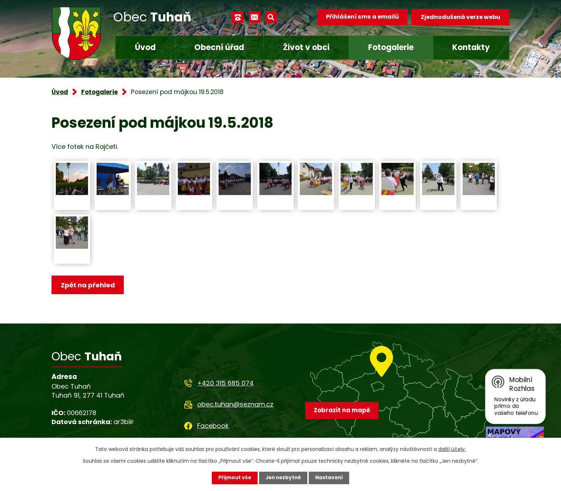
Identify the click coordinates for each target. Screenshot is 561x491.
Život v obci (306, 47)
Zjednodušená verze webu (460, 17)
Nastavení (330, 477)
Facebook (213, 426)
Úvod (145, 47)
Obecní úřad (219, 47)
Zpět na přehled (88, 285)
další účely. (452, 449)
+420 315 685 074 (225, 383)
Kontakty (471, 47)
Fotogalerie (391, 47)
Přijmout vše (233, 477)
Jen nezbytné (283, 477)
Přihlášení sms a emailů (361, 17)
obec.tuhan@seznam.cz (235, 404)
